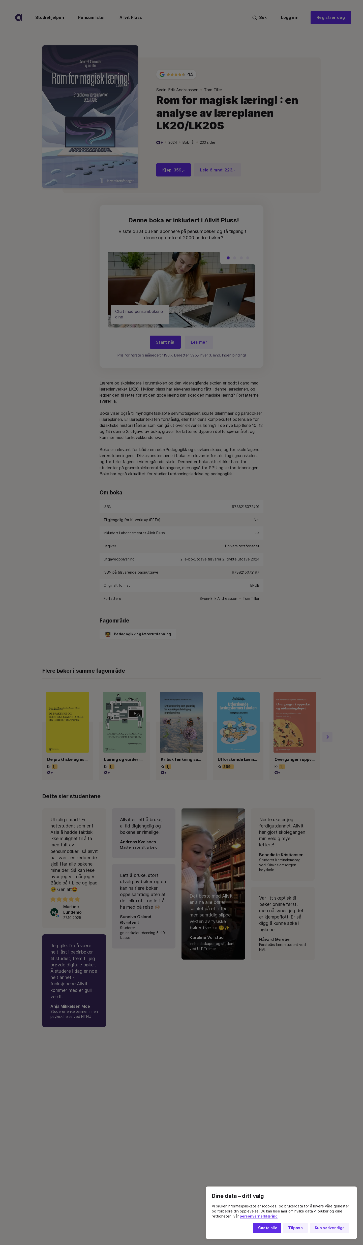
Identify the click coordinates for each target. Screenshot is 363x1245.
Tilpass (295, 1228)
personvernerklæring (259, 1216)
